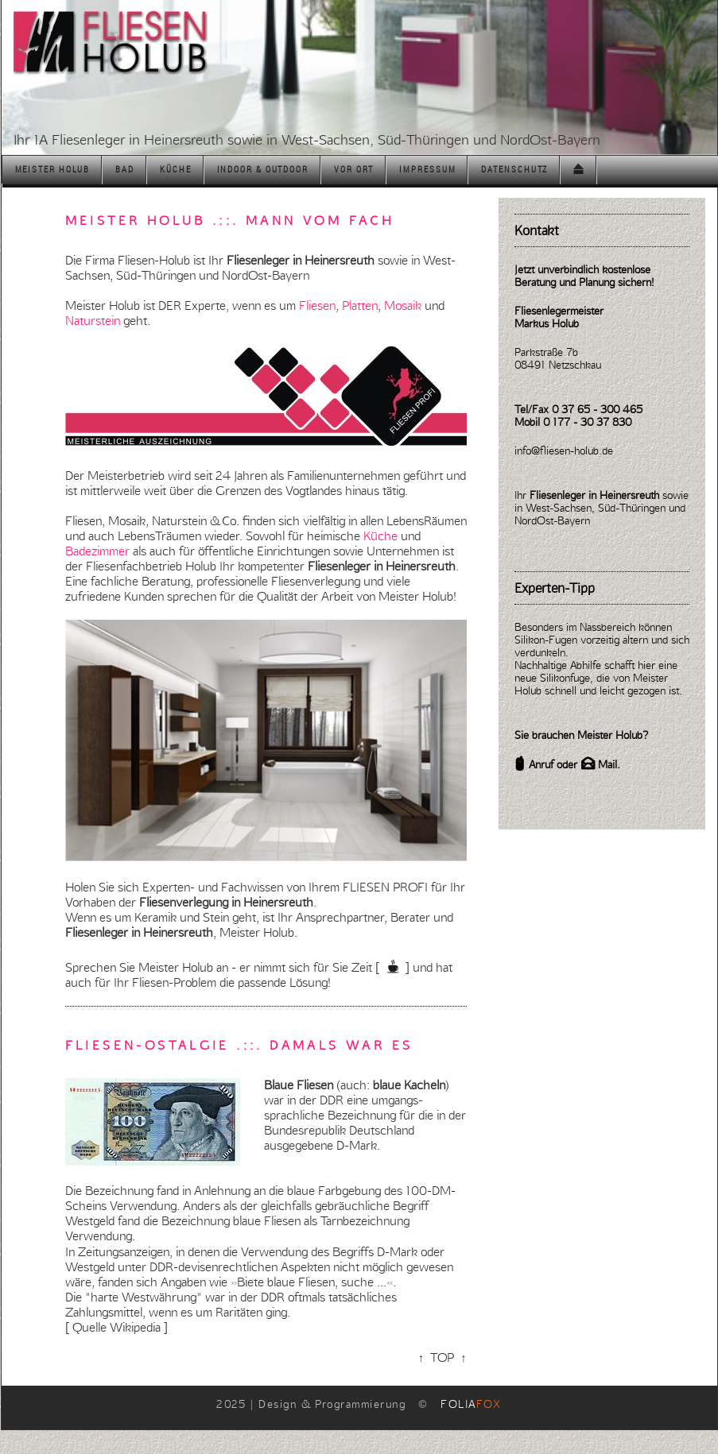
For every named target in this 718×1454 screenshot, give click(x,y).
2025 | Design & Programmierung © (359, 1404)
